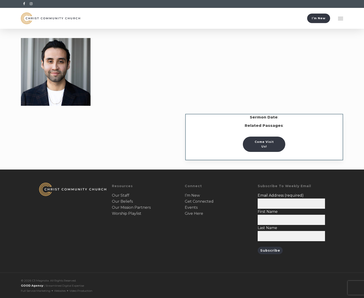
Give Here (194, 213)
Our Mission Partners (131, 207)
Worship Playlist (126, 213)
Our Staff (120, 195)
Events (191, 207)
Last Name (267, 228)
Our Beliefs (122, 201)
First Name (268, 211)
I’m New (192, 195)
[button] (340, 18)
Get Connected (199, 201)
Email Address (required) (281, 195)
